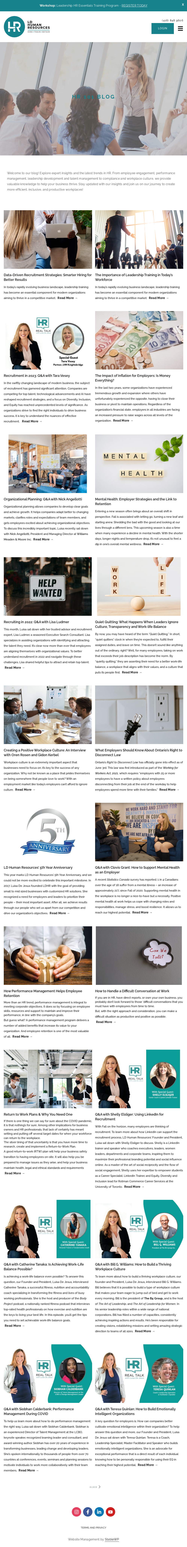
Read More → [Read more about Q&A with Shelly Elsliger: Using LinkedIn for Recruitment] (134, 1186)
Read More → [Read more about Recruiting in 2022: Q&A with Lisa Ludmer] (15, 667)
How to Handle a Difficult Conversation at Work (132, 991)
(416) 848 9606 (172, 20)
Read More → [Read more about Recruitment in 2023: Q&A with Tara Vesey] (32, 421)
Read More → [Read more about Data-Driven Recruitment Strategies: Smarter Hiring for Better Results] (68, 298)
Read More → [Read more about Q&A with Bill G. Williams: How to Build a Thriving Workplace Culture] (145, 1331)
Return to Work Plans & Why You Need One (38, 1114)
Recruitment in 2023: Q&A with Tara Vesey (37, 376)
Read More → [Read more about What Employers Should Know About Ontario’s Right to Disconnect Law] (169, 789)
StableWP (112, 1539)
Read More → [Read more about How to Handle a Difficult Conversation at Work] (106, 1022)
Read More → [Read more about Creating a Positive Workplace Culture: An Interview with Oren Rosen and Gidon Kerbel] (25, 789)
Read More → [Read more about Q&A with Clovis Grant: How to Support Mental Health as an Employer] (142, 912)
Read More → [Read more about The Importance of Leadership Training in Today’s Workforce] (159, 298)
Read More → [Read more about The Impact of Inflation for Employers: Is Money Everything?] (123, 420)
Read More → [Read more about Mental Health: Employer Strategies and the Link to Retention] (153, 544)
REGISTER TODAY (134, 5)
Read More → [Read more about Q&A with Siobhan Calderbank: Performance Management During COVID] (29, 1470)
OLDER (95, 1486)
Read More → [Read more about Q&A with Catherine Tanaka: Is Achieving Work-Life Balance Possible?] (15, 1326)
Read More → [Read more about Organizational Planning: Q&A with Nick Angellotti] (43, 539)
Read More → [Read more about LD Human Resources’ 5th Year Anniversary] (60, 913)
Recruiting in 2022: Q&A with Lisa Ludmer (36, 622)
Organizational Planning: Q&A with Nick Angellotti (43, 499)
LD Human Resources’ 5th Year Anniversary (38, 867)
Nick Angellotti (19, 534)
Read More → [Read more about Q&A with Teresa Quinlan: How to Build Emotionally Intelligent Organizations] (148, 1465)
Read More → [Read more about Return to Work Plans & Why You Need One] (15, 1173)
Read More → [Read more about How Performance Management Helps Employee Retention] (22, 1036)
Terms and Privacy (93, 1527)
